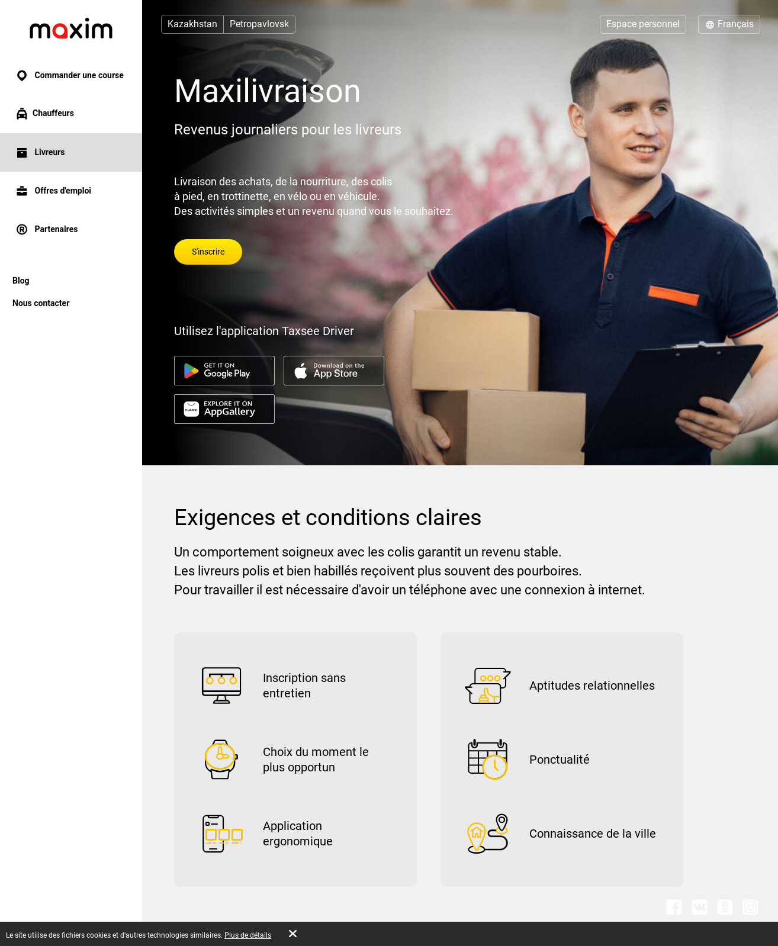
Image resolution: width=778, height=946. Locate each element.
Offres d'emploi (53, 191)
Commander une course (69, 75)
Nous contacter (40, 303)
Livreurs (40, 152)
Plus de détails (247, 935)
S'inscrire (208, 251)
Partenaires (46, 229)
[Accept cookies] (293, 933)
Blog (21, 280)
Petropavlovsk (259, 24)
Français (729, 24)
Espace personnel (643, 24)
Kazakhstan (192, 24)
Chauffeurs (44, 114)
